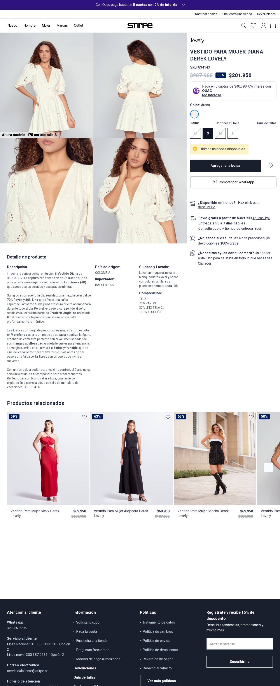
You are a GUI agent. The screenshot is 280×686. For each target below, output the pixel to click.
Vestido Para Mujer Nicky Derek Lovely (34, 513)
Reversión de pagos (158, 659)
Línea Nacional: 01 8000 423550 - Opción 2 (38, 647)
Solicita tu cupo (88, 622)
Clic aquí (204, 263)
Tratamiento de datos (159, 622)
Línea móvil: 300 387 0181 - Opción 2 (35, 655)
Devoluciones (85, 668)
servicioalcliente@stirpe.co (28, 671)
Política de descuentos (160, 650)
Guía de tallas (266, 123)
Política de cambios (158, 631)
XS (196, 133)
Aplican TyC (261, 218)
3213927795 (17, 628)
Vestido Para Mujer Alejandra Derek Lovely (121, 513)
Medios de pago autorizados (98, 659)
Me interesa (211, 95)
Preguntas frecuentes (92, 650)
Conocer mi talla (227, 123)
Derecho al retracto (157, 668)
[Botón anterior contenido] (268, 467)
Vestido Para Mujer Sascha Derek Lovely (203, 513)
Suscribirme (240, 662)
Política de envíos (156, 641)
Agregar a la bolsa (225, 166)
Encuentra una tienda (91, 641)
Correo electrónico (222, 644)
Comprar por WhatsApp (233, 182)
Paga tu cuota (86, 631)
